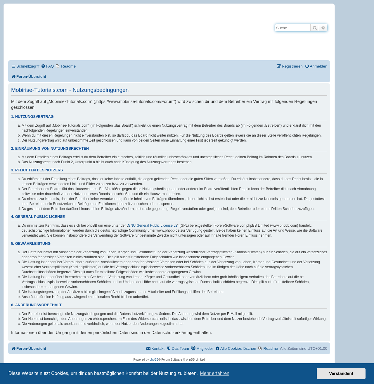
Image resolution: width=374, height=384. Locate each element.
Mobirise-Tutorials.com (101, 18)
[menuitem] (47, 66)
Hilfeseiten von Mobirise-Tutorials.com (97, 38)
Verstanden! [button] (341, 373)
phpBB (154, 359)
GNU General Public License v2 (152, 225)
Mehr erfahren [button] (214, 373)
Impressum (72, 49)
